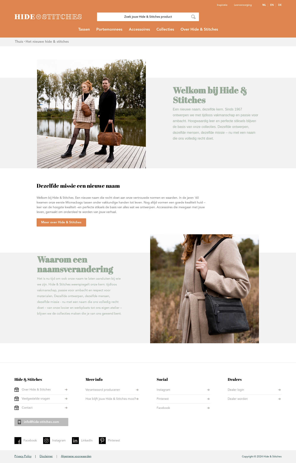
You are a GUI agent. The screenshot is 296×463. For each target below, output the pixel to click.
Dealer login (236, 389)
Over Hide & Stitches (36, 389)
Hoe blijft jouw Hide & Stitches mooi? (111, 398)
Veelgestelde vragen (36, 398)
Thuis (19, 42)
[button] (265, 5)
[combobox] (148, 17)
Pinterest (163, 398)
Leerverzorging (243, 5)
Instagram (163, 389)
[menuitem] (84, 31)
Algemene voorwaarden (76, 456)
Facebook (163, 407)
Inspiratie (222, 5)
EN (272, 5)
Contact (27, 407)
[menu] (148, 31)
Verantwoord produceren (103, 389)
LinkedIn (87, 440)
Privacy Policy (22, 456)
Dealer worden (238, 398)
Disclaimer (46, 456)
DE (280, 5)
